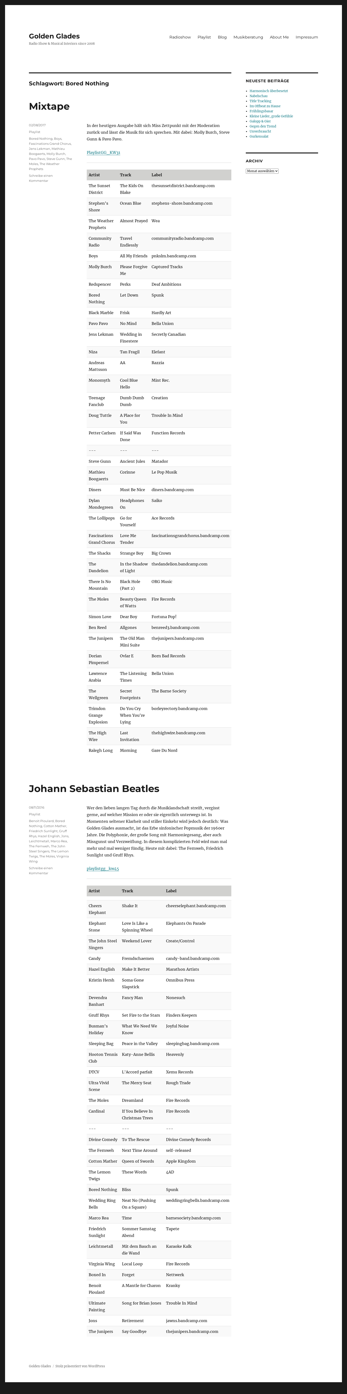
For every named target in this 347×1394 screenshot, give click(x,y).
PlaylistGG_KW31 (103, 152)
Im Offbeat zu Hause (265, 106)
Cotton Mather (55, 826)
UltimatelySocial (213, 1390)
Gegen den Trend (263, 126)
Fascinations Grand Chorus (50, 144)
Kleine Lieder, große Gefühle (271, 116)
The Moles (47, 856)
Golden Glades (54, 36)
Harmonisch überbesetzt (269, 91)
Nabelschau (258, 96)
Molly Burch (56, 154)
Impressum (307, 37)
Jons (64, 836)
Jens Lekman (39, 149)
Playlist (204, 37)
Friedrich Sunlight (43, 831)
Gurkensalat (259, 136)
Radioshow (180, 37)
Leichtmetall (39, 841)
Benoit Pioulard (41, 821)
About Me (279, 37)
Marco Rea (59, 841)
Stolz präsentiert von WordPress (80, 1366)
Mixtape (49, 106)
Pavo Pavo (37, 159)
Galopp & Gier (260, 121)
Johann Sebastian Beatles (94, 788)
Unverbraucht (260, 131)
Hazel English (49, 836)
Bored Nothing (41, 138)
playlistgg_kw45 (103, 868)
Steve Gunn (56, 159)
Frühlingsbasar (261, 111)
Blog (222, 37)
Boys (57, 138)
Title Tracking (260, 101)
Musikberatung (248, 37)
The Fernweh (39, 846)
